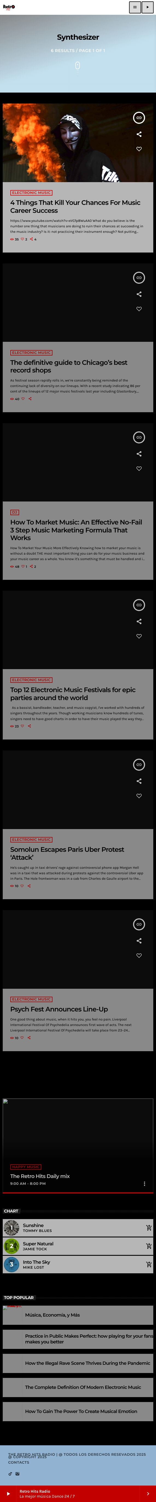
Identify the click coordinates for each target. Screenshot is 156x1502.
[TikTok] (10, 1474)
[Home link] (8, 7)
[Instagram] (17, 1474)
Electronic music (31, 193)
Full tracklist (20, 1282)
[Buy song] (147, 1228)
